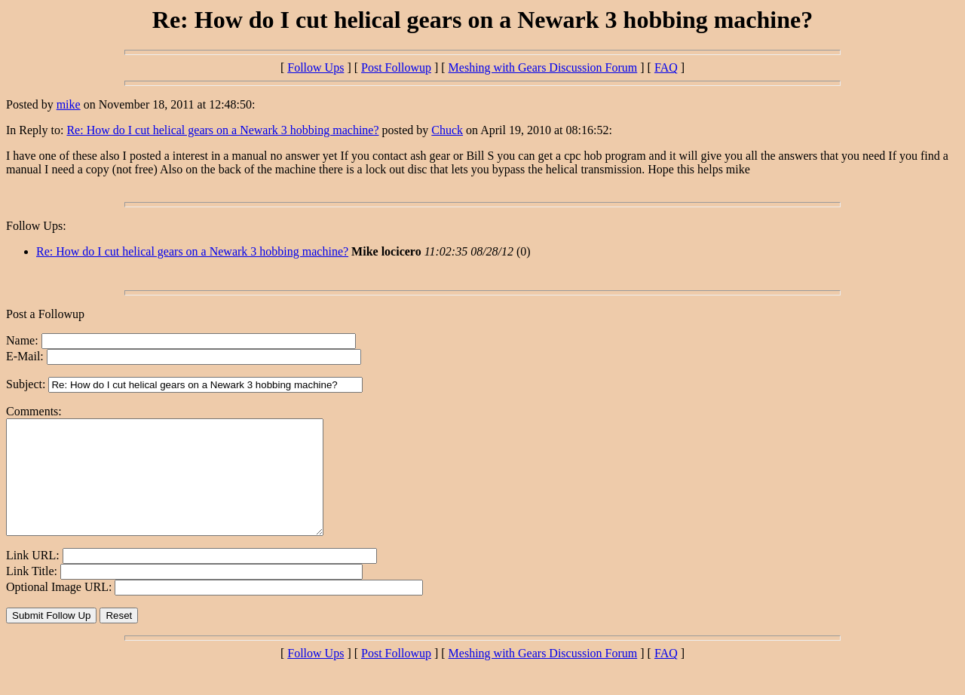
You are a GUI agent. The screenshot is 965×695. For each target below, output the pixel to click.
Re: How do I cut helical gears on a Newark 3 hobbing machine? (222, 130)
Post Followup (396, 67)
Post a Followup (45, 314)
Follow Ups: (36, 225)
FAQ (666, 67)
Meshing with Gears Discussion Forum (543, 67)
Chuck (447, 130)
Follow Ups (315, 67)
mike (69, 104)
